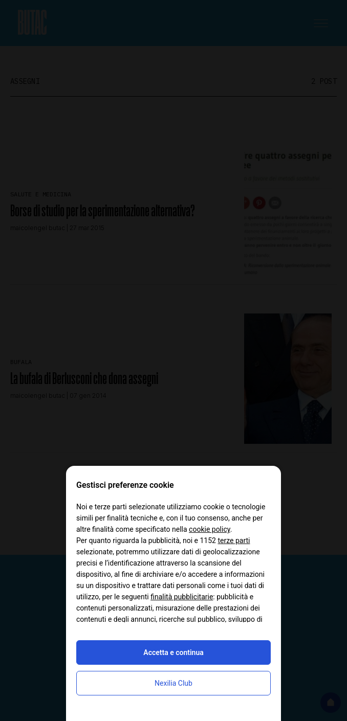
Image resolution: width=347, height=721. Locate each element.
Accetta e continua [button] (173, 652)
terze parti (234, 540)
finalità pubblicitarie (181, 597)
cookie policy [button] (209, 529)
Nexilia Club (173, 683)
